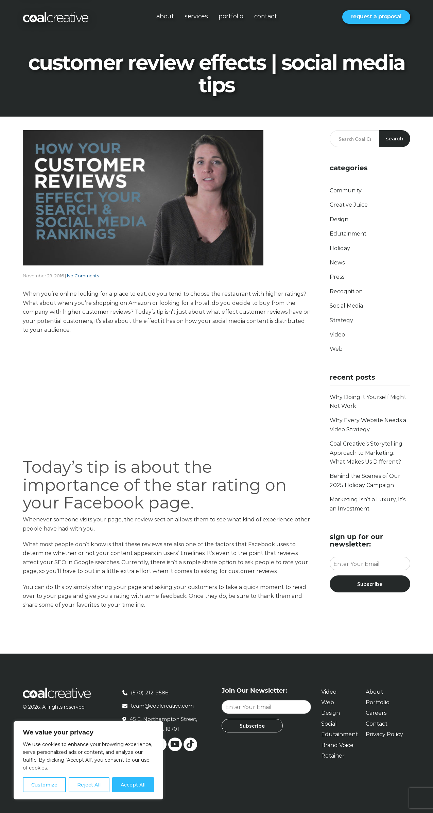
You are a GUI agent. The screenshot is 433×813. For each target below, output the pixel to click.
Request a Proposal (376, 16)
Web (336, 349)
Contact (265, 16)
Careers (376, 713)
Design (339, 219)
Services (196, 16)
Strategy (341, 320)
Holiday (340, 248)
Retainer (333, 756)
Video (337, 334)
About (165, 16)
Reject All (89, 785)
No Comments (83, 275)
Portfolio (231, 16)
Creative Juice (349, 205)
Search (394, 138)
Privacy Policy (384, 734)
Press (337, 277)
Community (346, 190)
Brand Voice (337, 745)
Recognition (346, 291)
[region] (88, 760)
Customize (44, 785)
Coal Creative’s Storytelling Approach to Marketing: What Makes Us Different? (366, 452)
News (337, 262)
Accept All (133, 785)
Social (329, 724)
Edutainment (348, 233)
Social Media (346, 305)
